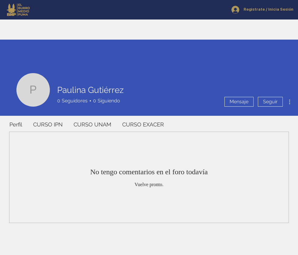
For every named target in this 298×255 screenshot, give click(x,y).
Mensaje (239, 101)
